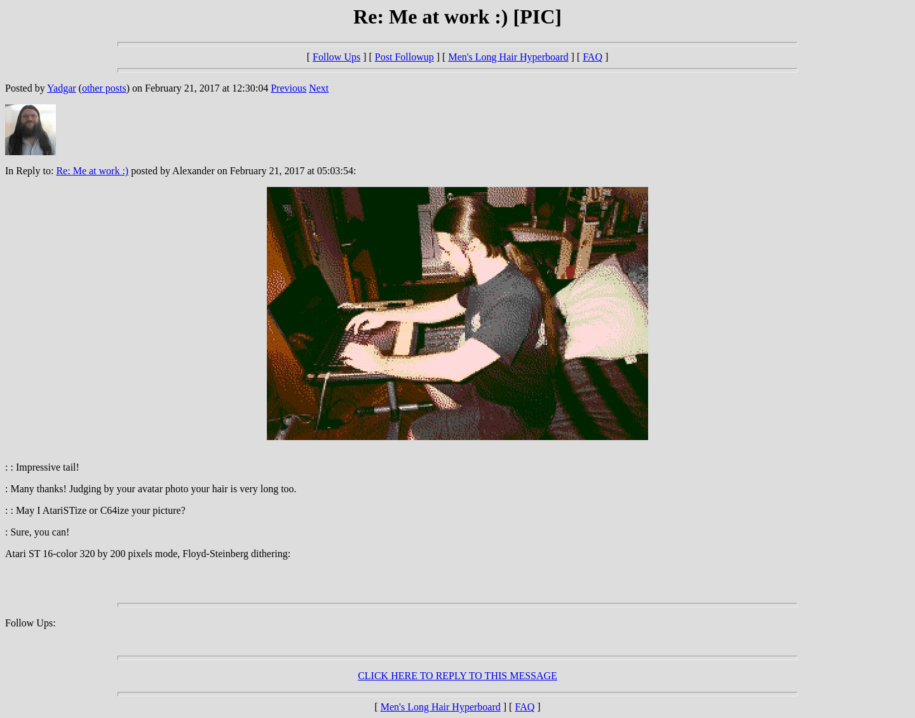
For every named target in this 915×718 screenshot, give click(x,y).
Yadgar (61, 88)
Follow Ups (336, 57)
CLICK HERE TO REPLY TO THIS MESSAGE (457, 675)
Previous (288, 88)
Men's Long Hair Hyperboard (508, 57)
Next (319, 88)
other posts (104, 88)
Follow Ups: (30, 623)
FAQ (592, 57)
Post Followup (404, 57)
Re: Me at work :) (92, 170)
